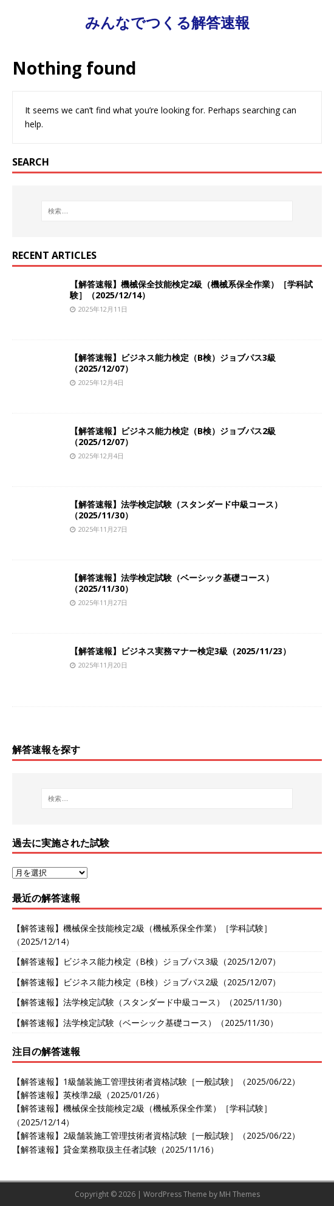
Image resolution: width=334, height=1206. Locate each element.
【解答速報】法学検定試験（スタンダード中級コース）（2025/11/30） (176, 509)
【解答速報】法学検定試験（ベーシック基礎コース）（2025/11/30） (172, 583)
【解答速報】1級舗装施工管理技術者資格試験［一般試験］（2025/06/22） (156, 1081)
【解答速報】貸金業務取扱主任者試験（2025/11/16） (115, 1149)
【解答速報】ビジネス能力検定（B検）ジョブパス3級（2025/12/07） (173, 363)
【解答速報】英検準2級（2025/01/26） (88, 1094)
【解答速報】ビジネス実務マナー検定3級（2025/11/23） (180, 651)
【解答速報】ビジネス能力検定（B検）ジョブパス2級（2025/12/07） (173, 436)
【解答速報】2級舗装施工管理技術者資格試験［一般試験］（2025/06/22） (156, 1135)
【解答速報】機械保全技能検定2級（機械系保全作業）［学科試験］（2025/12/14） (191, 289)
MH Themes (239, 1194)
